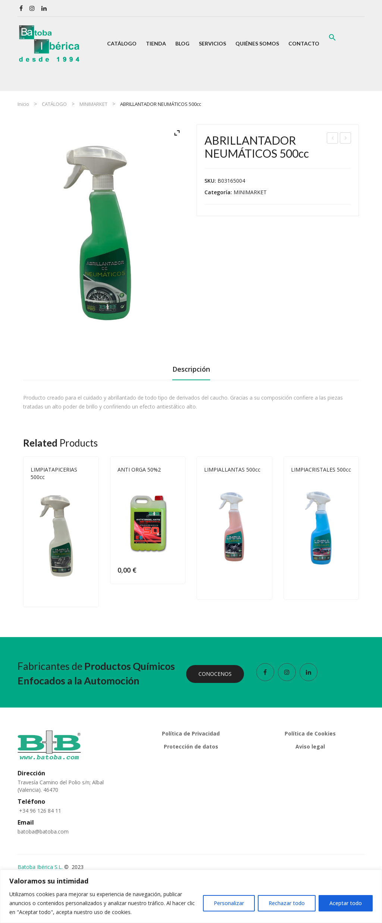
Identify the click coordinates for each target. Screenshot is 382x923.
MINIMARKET (93, 104)
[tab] (191, 371)
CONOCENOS (215, 673)
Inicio (23, 104)
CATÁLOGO (54, 104)
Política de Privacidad (191, 733)
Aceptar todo (345, 903)
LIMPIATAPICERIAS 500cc (345, 139)
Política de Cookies (310, 733)
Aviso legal (310, 746)
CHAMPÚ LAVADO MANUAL (333, 139)
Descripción (191, 369)
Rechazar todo (287, 903)
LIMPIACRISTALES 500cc (321, 469)
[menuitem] (122, 44)
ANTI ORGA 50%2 (139, 469)
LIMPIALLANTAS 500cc (232, 469)
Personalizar (229, 903)
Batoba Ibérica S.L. (40, 866)
